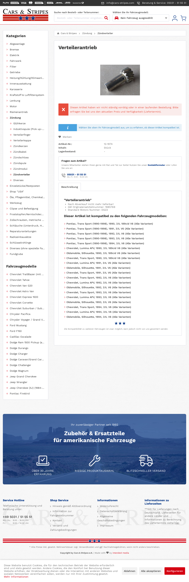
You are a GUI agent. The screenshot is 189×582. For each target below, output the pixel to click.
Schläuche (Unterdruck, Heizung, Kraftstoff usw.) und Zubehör (27, 225)
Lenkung (15, 100)
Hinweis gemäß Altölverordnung (71, 506)
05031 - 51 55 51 (76, 174)
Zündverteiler (21, 174)
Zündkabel (19, 151)
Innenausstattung (20, 83)
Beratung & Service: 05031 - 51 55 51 (161, 3)
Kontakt (57, 520)
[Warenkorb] (183, 18)
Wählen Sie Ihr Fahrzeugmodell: (130, 12)
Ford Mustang (18, 325)
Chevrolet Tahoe (19, 279)
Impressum (106, 525)
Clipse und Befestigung (24, 208)
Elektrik (14, 55)
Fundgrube (16, 254)
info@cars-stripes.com (117, 3)
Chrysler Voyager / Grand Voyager (27, 319)
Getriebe (15, 72)
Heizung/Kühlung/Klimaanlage (27, 77)
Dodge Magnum (19, 370)
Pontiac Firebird (20, 393)
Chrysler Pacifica (20, 314)
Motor (13, 106)
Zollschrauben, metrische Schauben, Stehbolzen (27, 219)
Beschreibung (69, 186)
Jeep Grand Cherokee (23, 376)
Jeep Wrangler (18, 382)
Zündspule (19, 163)
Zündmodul (20, 168)
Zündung (15, 117)
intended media (121, 553)
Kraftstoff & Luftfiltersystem (27, 95)
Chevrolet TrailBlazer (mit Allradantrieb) (27, 274)
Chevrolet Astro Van (22, 291)
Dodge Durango (19, 348)
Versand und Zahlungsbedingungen (63, 527)
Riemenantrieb (19, 112)
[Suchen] (106, 17)
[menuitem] (175, 18)
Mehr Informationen (16, 576)
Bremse (14, 49)
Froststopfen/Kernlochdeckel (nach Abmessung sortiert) (27, 214)
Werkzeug (15, 202)
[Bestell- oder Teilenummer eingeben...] (82, 17)
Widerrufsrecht (108, 506)
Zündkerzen (20, 146)
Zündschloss (21, 157)
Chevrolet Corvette (21, 302)
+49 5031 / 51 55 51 (17, 517)
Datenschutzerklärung (113, 511)
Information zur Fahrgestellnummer (62, 513)
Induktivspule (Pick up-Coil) (29, 129)
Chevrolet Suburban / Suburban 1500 (27, 308)
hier (176, 522)
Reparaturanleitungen (23, 231)
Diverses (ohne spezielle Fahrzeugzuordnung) (27, 248)
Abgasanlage (17, 43)
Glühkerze (19, 123)
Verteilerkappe (22, 140)
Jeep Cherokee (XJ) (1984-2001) (27, 387)
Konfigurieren (175, 571)
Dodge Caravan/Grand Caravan (27, 359)
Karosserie (16, 89)
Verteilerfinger (22, 134)
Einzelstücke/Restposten (25, 185)
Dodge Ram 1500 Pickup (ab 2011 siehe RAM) (27, 342)
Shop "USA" (17, 191)
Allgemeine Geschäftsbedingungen (111, 518)
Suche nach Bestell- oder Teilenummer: (76, 12)
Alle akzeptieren (151, 571)
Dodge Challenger (20, 365)
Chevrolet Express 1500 (24, 297)
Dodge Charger (19, 353)
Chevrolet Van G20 (21, 285)
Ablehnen (129, 571)
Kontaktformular (156, 165)
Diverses (18, 180)
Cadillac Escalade (20, 336)
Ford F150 (16, 331)
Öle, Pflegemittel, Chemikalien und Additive (27, 197)
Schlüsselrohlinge (20, 242)
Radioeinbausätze (20, 237)
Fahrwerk (15, 60)
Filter (13, 66)
